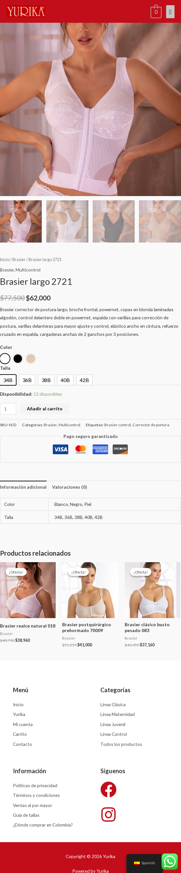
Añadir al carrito (44, 409)
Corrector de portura (150, 425)
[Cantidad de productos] (8, 410)
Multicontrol (28, 270)
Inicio (4, 260)
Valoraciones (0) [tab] (69, 488)
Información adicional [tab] (23, 488)
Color (6, 348)
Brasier (19, 260)
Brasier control (117, 425)
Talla (5, 369)
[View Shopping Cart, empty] (155, 11)
